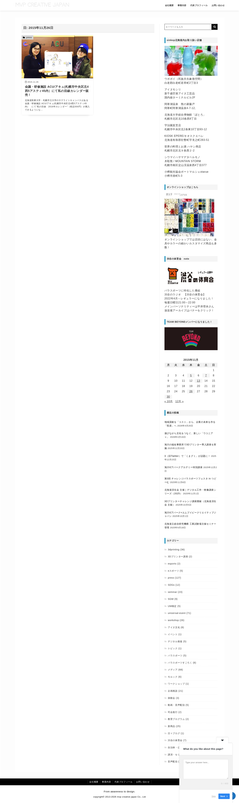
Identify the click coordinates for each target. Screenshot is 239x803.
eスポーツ (173, 570)
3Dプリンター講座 (178, 556)
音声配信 (173, 761)
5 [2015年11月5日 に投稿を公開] (191, 375)
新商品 (171, 726)
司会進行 (173, 712)
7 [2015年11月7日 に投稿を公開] (206, 375)
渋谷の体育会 (175, 740)
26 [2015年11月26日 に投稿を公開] (191, 391)
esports (172, 563)
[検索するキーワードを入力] (188, 27)
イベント (173, 634)
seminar (172, 592)
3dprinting (173, 549)
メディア (173, 669)
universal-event (177, 613)
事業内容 (179, 5)
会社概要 (167, 5)
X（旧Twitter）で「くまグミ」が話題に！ (187, 456)
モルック (173, 676)
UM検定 (172, 606)
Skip (214, 796)
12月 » (179, 401)
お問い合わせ (215, 5)
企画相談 (173, 691)
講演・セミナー (176, 754)
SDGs (171, 585)
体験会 (171, 698)
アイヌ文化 (174, 627)
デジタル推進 (175, 641)
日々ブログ (174, 733)
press (29, 37)
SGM (171, 599)
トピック (173, 648)
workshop (173, 620)
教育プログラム (176, 719)
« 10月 (168, 401)
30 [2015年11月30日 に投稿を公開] (168, 396)
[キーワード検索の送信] (215, 27)
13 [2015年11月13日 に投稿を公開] (198, 380)
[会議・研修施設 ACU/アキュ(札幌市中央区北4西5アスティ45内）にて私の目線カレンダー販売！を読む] (54, 72)
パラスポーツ (175, 655)
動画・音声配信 (176, 705)
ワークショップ (176, 683)
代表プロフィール (196, 5)
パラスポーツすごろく (180, 662)
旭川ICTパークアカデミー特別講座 (183, 467)
